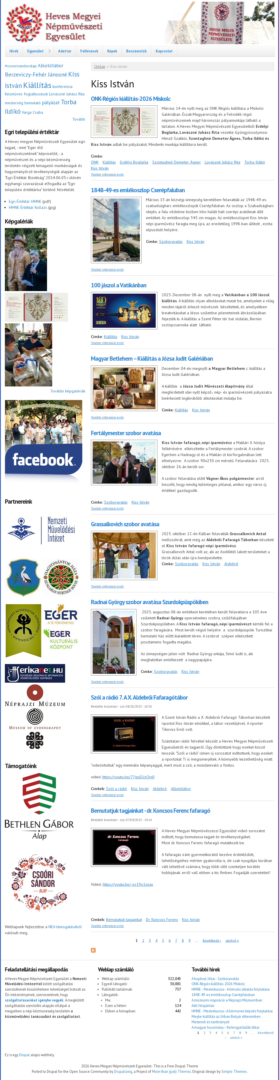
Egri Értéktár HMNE (25, 201)
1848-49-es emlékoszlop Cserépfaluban (138, 190)
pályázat (51, 102)
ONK (95, 162)
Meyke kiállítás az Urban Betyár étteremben (226, 1016)
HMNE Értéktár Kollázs (28, 207)
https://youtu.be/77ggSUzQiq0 (128, 776)
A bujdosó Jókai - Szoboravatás (215, 978)
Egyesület (35, 51)
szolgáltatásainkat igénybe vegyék (34, 1000)
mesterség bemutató (23, 102)
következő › (212, 940)
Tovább (78, 119)
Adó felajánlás (203, 1005)
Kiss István (100, 168)
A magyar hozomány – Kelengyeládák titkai (225, 1027)
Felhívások (89, 51)
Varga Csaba (32, 112)
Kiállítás (37, 85)
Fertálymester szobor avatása (126, 433)
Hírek (13, 51)
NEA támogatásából (65, 926)
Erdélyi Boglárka (134, 162)
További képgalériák (67, 391)
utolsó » (232, 940)
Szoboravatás (171, 241)
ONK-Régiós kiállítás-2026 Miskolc (130, 99)
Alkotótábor (50, 65)
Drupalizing (123, 1071)
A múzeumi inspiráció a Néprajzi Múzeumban (227, 1000)
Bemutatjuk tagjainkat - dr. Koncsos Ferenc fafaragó (150, 810)
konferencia (62, 86)
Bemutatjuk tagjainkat (124, 919)
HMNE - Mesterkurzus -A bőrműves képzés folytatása (232, 1011)
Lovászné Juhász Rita (67, 94)
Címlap (99, 66)
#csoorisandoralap (21, 65)
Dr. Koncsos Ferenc (162, 919)
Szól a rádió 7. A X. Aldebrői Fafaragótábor (139, 697)
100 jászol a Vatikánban (118, 285)
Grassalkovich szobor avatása (125, 524)
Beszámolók (136, 51)
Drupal (24, 1054)
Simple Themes (234, 1071)
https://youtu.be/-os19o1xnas (128, 884)
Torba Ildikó (254, 162)
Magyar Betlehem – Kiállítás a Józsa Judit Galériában (152, 358)
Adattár (64, 51)
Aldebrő (231, 563)
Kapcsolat (164, 51)
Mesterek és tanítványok (210, 1022)
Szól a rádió (116, 788)
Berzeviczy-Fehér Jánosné (36, 74)
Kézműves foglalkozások (26, 94)
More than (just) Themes (171, 1071)
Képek (112, 51)
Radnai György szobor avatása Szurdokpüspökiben (149, 602)
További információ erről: (107, 174)
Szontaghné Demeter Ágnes (176, 162)
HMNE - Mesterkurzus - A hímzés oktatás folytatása (231, 989)
